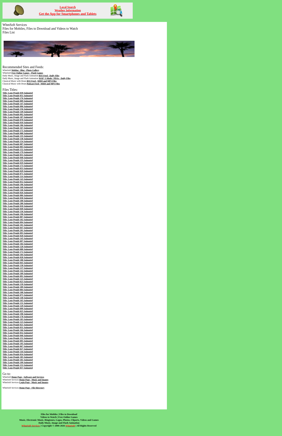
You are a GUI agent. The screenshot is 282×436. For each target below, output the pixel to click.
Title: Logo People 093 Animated (18, 233)
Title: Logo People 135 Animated (18, 136)
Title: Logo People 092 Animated (18, 114)
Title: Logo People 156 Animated (18, 109)
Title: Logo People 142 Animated (18, 271)
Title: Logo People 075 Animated (18, 295)
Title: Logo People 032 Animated (18, 333)
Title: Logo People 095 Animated (18, 341)
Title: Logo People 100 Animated (18, 200)
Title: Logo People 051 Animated (18, 95)
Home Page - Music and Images (33, 379)
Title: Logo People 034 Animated (18, 354)
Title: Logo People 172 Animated (18, 252)
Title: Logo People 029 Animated (18, 171)
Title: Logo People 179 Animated (18, 152)
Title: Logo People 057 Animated (18, 368)
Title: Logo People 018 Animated (18, 206)
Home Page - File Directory (31, 388)
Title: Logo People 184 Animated (18, 244)
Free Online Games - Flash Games (27, 73)
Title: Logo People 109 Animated (18, 273)
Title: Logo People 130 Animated (18, 265)
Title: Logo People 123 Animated (18, 322)
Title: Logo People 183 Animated (18, 319)
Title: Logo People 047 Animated (18, 227)
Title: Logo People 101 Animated (18, 225)
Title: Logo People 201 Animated (18, 230)
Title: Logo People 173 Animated (18, 165)
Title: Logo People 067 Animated (18, 346)
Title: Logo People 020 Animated (18, 236)
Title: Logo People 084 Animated (18, 289)
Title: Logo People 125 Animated (18, 279)
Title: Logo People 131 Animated (18, 303)
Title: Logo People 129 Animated (18, 306)
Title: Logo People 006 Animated (18, 195)
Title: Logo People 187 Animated (18, 117)
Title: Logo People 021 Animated (18, 324)
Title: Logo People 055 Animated (18, 155)
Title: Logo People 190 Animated (18, 214)
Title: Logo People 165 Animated (18, 300)
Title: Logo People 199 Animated (18, 362)
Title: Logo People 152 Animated (18, 149)
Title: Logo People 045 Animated (18, 262)
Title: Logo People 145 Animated (18, 238)
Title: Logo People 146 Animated (18, 190)
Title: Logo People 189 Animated (18, 287)
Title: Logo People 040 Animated (18, 157)
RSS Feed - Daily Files (49, 75)
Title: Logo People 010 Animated (18, 122)
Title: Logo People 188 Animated (18, 260)
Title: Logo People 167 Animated (18, 128)
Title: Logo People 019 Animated (18, 163)
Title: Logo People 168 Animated (18, 187)
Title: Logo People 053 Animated (18, 168)
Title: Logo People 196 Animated (18, 184)
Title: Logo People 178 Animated (18, 316)
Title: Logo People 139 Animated (18, 284)
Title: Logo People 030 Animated (18, 198)
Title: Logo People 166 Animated (18, 330)
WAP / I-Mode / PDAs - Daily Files (54, 78)
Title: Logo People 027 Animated (18, 349)
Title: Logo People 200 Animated (18, 203)
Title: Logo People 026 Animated (18, 192)
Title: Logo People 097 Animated (18, 241)
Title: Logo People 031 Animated (18, 327)
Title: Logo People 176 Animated (18, 98)
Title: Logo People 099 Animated (18, 308)
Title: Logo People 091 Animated (18, 276)
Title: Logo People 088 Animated (18, 249)
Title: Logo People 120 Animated (18, 246)
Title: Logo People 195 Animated (18, 343)
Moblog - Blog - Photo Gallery (25, 70)
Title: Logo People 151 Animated (18, 338)
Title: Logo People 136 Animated (18, 211)
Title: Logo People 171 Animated (18, 130)
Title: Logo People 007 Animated (18, 217)
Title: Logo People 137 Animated (18, 268)
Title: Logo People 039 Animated (18, 93)
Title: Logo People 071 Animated (18, 174)
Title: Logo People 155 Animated (18, 160)
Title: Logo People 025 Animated (18, 311)
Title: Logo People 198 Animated (18, 314)
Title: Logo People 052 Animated (18, 182)
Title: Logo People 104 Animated (18, 254)
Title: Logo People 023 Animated (18, 281)
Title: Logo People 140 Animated (18, 298)
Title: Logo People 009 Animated (18, 101)
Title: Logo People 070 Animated (18, 120)
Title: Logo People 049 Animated (18, 209)
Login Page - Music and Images (33, 382)
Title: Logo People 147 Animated (18, 103)
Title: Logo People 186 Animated (18, 125)
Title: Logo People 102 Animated (18, 219)
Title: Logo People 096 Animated (18, 106)
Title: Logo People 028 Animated (18, 257)
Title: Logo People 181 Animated (18, 360)
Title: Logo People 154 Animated (18, 141)
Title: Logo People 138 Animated (18, 138)
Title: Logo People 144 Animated (18, 351)
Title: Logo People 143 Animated (18, 179)
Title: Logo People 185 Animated (18, 357)
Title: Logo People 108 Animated (18, 292)
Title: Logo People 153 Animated (18, 365)
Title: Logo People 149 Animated (18, 112)
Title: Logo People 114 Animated (18, 176)
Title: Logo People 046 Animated (18, 335)
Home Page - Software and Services (28, 377)
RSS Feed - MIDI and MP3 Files (42, 81)
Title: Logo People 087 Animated (18, 144)
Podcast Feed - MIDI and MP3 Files (43, 83)
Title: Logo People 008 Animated (18, 133)
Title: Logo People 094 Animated (18, 222)
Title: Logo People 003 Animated (18, 147)
